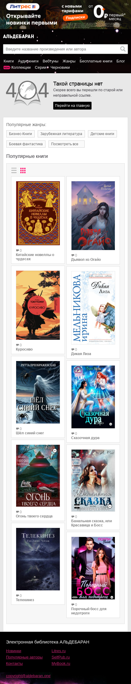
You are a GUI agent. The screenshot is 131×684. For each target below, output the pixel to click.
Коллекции (21, 67)
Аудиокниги (28, 61)
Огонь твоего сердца (34, 516)
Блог (121, 61)
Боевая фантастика (26, 144)
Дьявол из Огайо (86, 260)
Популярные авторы (24, 657)
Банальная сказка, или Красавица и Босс (91, 523)
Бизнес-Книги (20, 134)
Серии (40, 67)
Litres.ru (59, 651)
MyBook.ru (61, 663)
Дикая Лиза (81, 354)
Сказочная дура (85, 438)
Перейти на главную (72, 106)
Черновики (60, 67)
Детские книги (102, 134)
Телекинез (25, 600)
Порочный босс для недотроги (88, 611)
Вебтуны (50, 61)
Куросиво (24, 349)
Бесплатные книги (96, 61)
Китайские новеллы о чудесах (35, 257)
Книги (9, 61)
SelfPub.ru (61, 657)
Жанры (69, 61)
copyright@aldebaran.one (28, 675)
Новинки (13, 651)
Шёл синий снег (30, 433)
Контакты (14, 663)
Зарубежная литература (61, 134)
